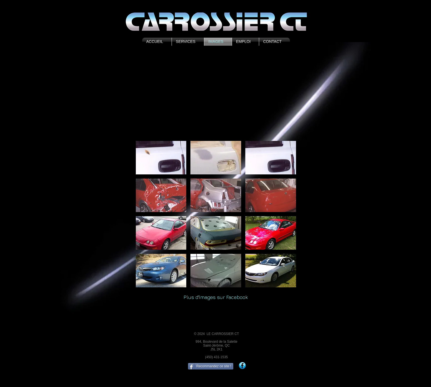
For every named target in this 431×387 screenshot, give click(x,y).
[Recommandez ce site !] (210, 366)
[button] (161, 157)
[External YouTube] (216, 96)
